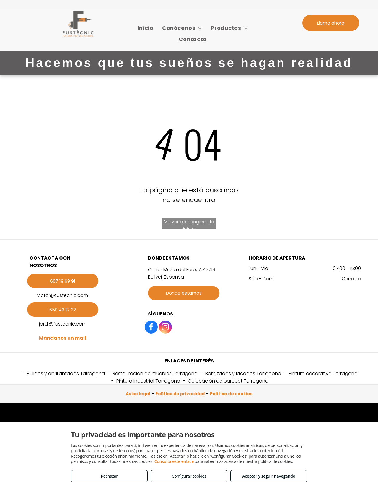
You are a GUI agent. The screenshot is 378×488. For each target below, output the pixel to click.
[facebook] (151, 328)
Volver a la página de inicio (189, 223)
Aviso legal (138, 394)
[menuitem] (145, 27)
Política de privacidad (180, 394)
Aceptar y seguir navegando (268, 476)
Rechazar (109, 476)
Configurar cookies (189, 476)
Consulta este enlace (174, 461)
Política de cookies (231, 394)
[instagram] (165, 328)
